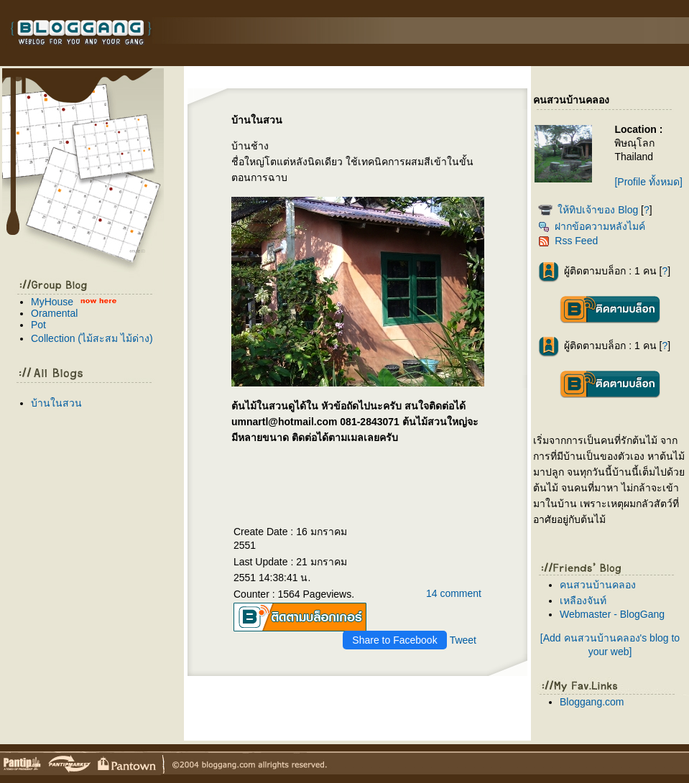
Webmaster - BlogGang (612, 614)
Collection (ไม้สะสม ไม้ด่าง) (92, 338)
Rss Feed (568, 240)
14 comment (453, 593)
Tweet (463, 640)
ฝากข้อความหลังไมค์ (591, 226)
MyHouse (52, 301)
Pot (38, 324)
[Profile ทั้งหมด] (648, 181)
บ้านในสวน (56, 403)
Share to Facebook (394, 640)
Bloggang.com (592, 702)
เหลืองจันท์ (583, 600)
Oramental (54, 313)
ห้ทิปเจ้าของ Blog (598, 210)
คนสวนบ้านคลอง (598, 584)
